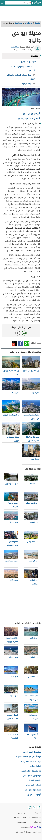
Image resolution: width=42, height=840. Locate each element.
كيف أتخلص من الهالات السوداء (28, 756)
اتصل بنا (38, 812)
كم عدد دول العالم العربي (31, 771)
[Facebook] (39, 807)
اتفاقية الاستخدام (35, 817)
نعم (24, 333)
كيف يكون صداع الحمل (32, 775)
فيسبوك (20, 343)
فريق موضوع (21, 822)
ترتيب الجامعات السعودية (31, 761)
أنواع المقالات (35, 766)
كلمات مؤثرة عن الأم (33, 790)
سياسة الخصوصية (20, 817)
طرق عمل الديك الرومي (32, 752)
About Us (37, 822)
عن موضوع (22, 812)
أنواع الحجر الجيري (34, 794)
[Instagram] (29, 807)
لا (17, 333)
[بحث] (29, 2)
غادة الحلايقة (14, 47)
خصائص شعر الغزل (33, 785)
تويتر (14, 343)
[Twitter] (34, 807)
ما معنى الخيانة (35, 780)
